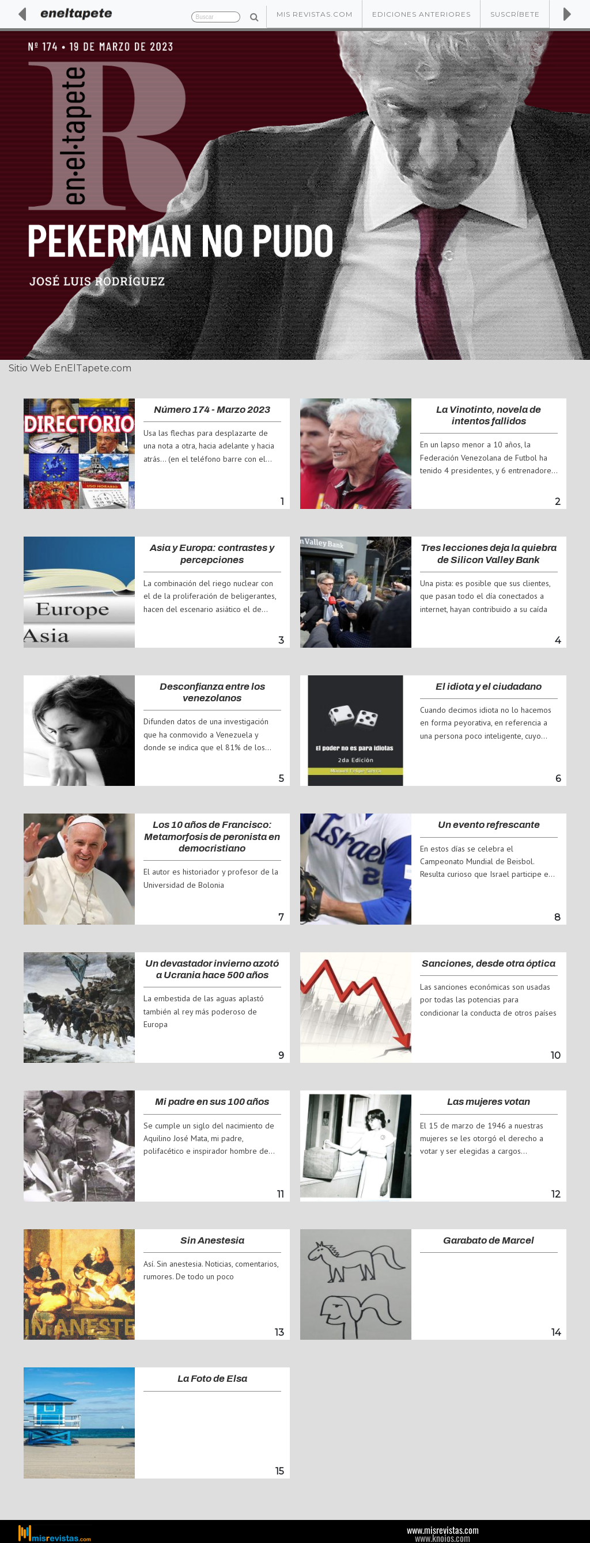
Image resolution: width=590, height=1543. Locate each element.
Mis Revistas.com (315, 14)
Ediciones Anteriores (421, 14)
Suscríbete (515, 14)
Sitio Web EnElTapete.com (70, 368)
